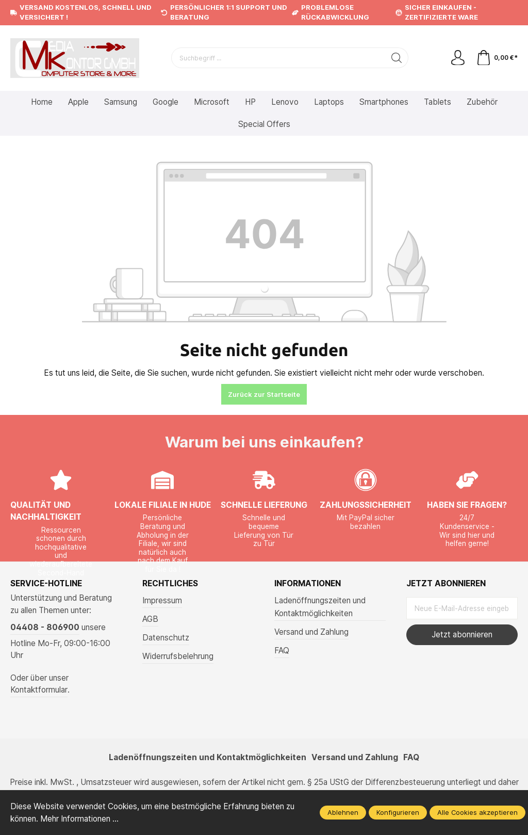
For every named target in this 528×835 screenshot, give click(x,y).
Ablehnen (342, 812)
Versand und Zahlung (311, 632)
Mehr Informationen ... (79, 819)
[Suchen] (396, 57)
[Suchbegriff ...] (278, 57)
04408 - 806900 (44, 627)
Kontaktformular (39, 690)
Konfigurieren (397, 812)
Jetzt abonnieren (462, 634)
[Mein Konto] (458, 58)
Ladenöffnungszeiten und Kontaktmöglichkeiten (320, 607)
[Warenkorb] (497, 58)
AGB (150, 619)
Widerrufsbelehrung (177, 656)
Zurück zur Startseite (264, 394)
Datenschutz (165, 638)
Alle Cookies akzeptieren (477, 812)
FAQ (281, 650)
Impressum (162, 600)
